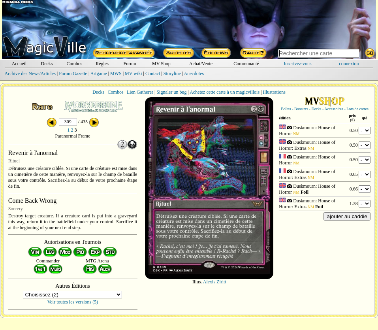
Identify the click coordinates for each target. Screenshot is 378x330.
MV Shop (161, 63)
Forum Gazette (73, 73)
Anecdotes (194, 73)
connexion (349, 63)
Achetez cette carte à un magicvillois (225, 92)
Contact (152, 73)
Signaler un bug (171, 92)
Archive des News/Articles (30, 73)
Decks (47, 63)
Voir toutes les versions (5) (72, 302)
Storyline (172, 73)
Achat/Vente (201, 63)
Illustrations (274, 92)
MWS (116, 73)
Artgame (98, 73)
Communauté (246, 63)
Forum (129, 63)
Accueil (19, 63)
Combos (74, 63)
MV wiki (133, 73)
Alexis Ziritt (214, 282)
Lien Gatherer (140, 92)
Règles (102, 63)
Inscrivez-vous (298, 63)
